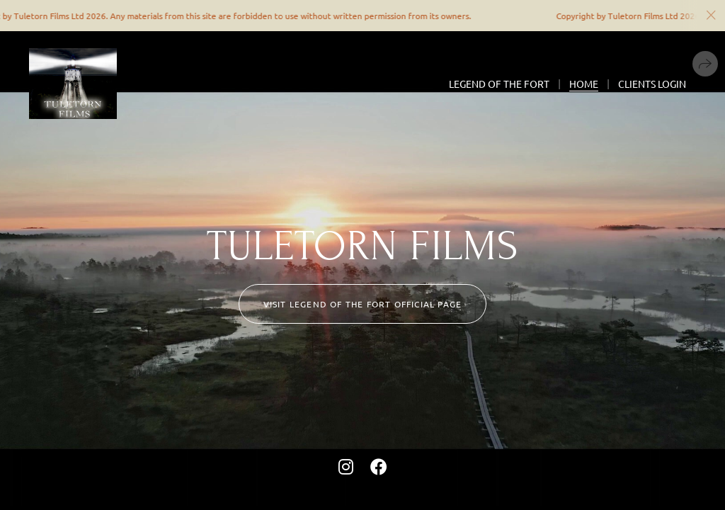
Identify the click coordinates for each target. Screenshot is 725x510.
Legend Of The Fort (499, 83)
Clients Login (652, 83)
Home (583, 83)
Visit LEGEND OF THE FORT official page (362, 304)
